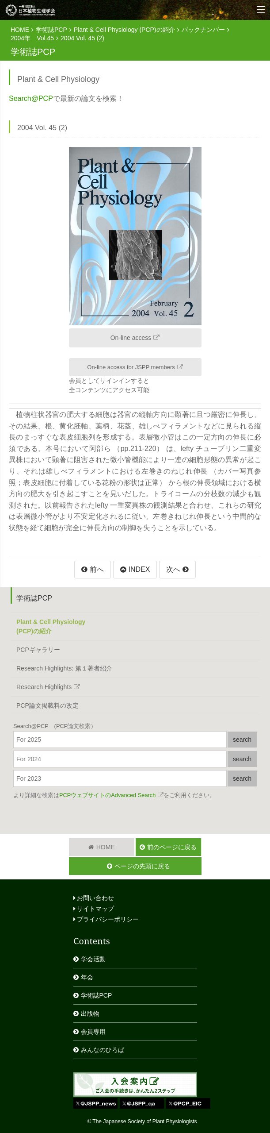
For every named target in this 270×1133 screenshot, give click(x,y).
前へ (97, 569)
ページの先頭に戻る (142, 866)
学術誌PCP (51, 29)
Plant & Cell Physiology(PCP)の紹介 (50, 626)
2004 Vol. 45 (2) (82, 38)
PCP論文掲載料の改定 (47, 705)
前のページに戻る (172, 847)
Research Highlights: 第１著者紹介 (64, 668)
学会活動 (93, 959)
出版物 (90, 1013)
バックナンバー (203, 29)
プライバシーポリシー (106, 919)
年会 (87, 977)
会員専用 (93, 1031)
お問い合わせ (93, 898)
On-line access (131, 337)
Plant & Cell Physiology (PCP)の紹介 (124, 29)
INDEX (139, 569)
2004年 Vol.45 (32, 38)
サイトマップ (93, 908)
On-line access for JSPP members (131, 367)
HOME (20, 29)
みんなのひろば (102, 1049)
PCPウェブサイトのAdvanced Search (107, 795)
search (242, 739)
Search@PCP (31, 98)
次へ (173, 569)
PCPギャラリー (38, 649)
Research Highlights (44, 686)
